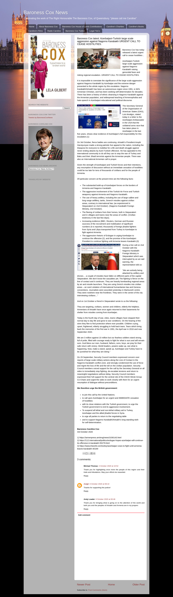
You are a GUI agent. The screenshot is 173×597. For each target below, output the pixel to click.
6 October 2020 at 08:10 (99, 484)
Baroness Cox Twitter (75, 31)
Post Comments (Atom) (97, 590)
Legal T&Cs (94, 31)
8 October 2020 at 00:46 (105, 499)
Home (31, 26)
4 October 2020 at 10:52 (108, 466)
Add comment (84, 515)
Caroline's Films (35, 31)
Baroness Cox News (46, 12)
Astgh (86, 484)
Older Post (139, 584)
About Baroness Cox (48, 26)
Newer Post (83, 584)
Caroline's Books (136, 26)
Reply (86, 476)
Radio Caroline (54, 31)
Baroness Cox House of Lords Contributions (82, 26)
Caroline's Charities (115, 26)
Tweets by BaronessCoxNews (40, 118)
